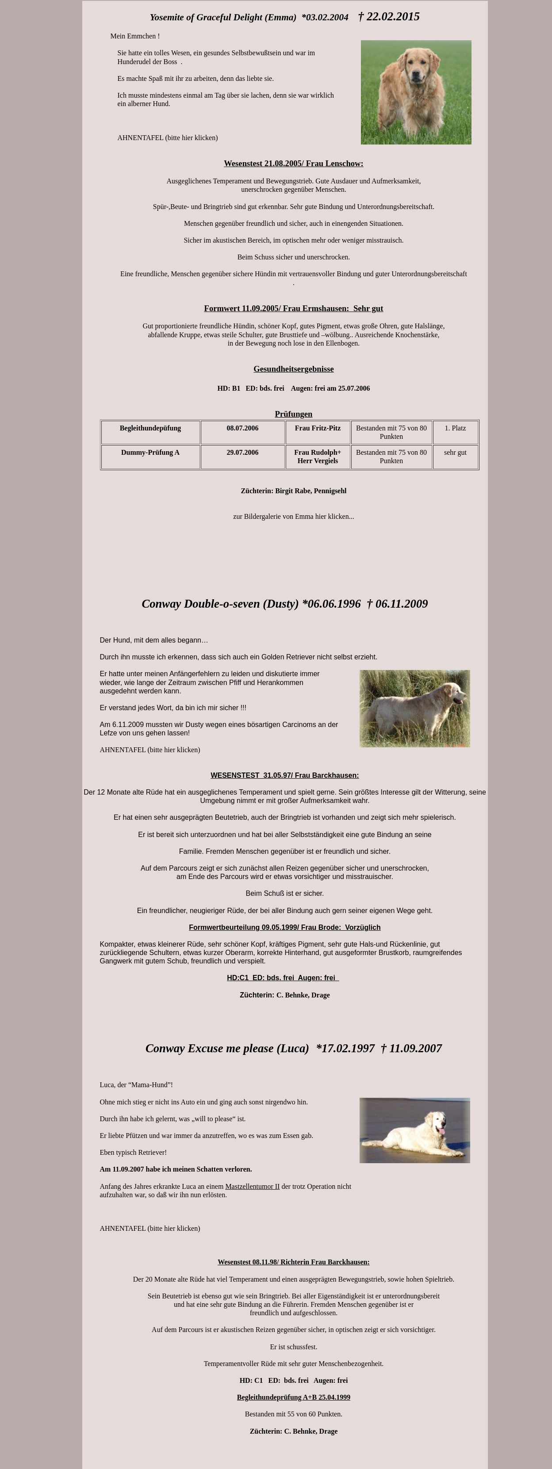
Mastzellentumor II (252, 1186)
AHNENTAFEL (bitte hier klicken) (168, 137)
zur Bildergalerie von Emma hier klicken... (293, 516)
